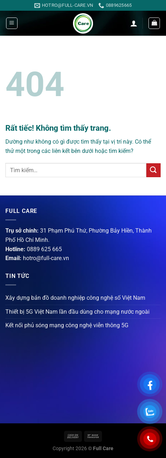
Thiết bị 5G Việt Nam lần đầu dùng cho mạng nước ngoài (77, 311)
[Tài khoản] (133, 23)
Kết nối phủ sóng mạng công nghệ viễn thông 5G (66, 325)
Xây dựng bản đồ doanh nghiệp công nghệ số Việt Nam (75, 297)
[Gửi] (153, 170)
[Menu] (12, 23)
